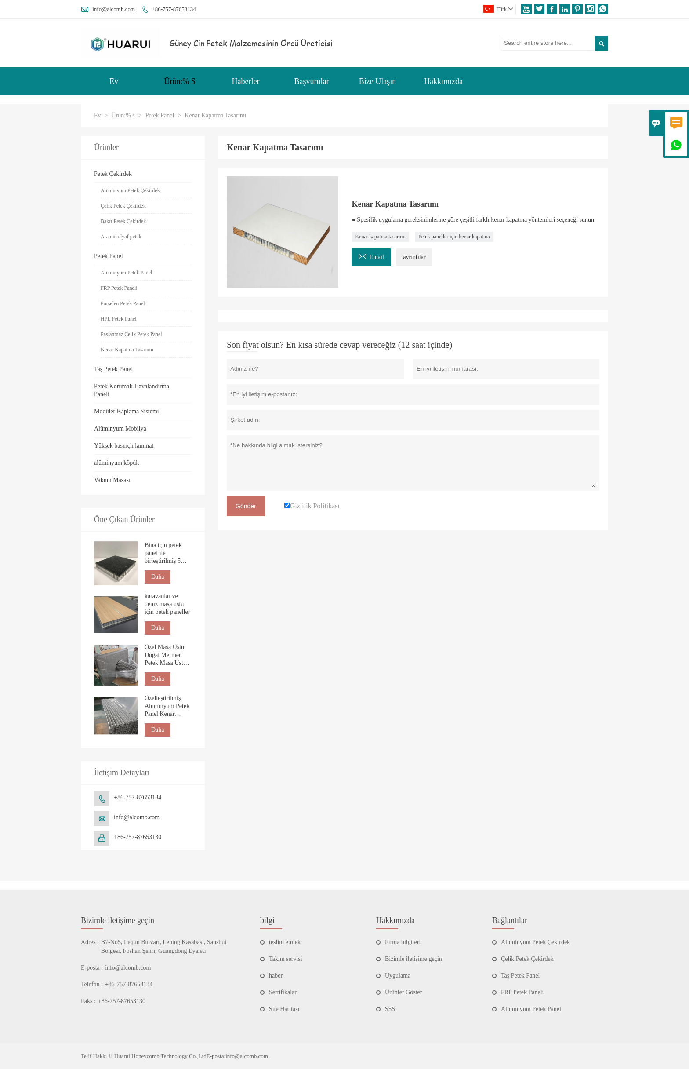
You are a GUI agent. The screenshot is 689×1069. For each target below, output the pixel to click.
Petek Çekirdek (113, 174)
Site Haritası (284, 1009)
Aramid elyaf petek (121, 237)
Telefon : (92, 984)
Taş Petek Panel (113, 369)
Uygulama (397, 975)
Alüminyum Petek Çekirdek (130, 190)
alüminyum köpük (116, 463)
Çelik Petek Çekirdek (123, 206)
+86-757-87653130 (137, 837)
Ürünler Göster (403, 992)
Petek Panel (159, 115)
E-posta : (92, 967)
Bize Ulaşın (377, 81)
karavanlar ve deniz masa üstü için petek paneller (167, 604)
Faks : (88, 1001)
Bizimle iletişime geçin (117, 920)
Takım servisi (285, 959)
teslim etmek (285, 942)
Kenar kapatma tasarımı (380, 237)
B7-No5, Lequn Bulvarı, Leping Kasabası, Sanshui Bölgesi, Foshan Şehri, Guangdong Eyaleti (163, 946)
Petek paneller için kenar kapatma (454, 237)
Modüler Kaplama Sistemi (126, 411)
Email (371, 255)
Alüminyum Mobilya (120, 428)
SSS (390, 1009)
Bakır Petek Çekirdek (123, 221)
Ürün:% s (122, 115)
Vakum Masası (112, 480)
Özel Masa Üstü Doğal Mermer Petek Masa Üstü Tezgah (165, 655)
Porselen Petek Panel (123, 303)
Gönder (246, 506)
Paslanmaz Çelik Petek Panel (131, 334)
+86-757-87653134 (174, 9)
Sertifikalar (283, 992)
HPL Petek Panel (119, 319)
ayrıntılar (414, 257)
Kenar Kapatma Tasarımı (127, 350)
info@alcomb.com (113, 9)
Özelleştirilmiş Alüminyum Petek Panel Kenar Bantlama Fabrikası (167, 706)
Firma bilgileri (403, 942)
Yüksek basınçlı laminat (123, 445)
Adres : (90, 942)
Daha (157, 576)
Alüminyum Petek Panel (126, 273)
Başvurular (311, 81)
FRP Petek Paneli (119, 288)
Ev (113, 81)
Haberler (246, 81)
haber (276, 975)
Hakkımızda (443, 81)
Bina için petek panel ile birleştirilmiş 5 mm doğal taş (163, 553)
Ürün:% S (180, 81)
